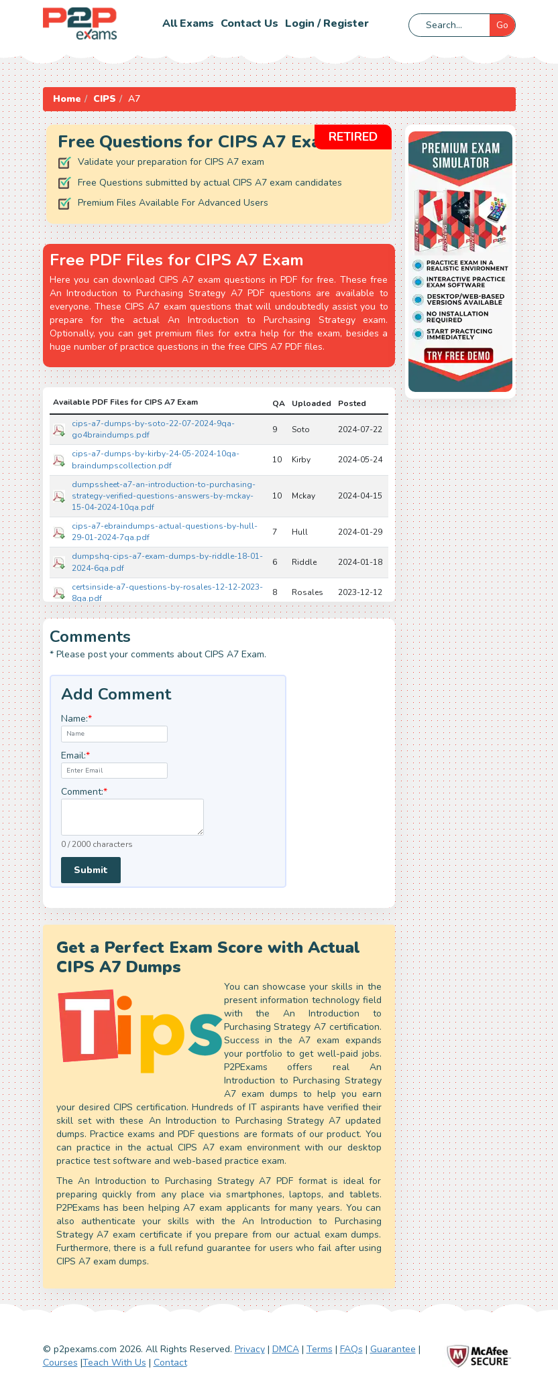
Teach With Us (114, 1362)
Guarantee (393, 1349)
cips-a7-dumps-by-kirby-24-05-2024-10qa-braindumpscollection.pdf (155, 459)
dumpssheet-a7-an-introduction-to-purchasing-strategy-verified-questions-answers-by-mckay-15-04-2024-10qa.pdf (164, 496)
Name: (76, 718)
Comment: (84, 791)
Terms (319, 1349)
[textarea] (132, 817)
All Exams (188, 23)
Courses (60, 1362)
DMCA (285, 1349)
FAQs (351, 1349)
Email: (75, 755)
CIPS (104, 98)
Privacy (250, 1349)
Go (502, 25)
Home (67, 98)
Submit (91, 870)
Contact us (249, 23)
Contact (170, 1362)
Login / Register (327, 23)
